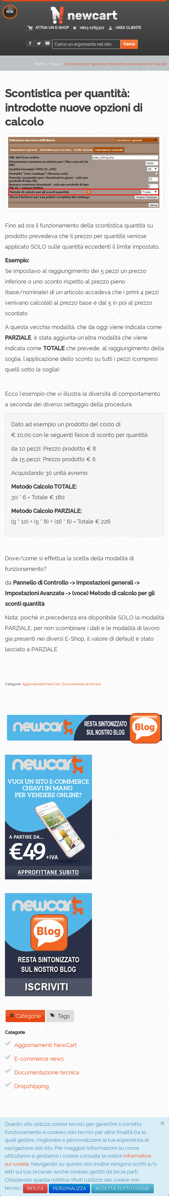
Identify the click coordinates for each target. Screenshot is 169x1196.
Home (39, 64)
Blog (55, 64)
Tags (60, 1016)
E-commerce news (39, 1058)
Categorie (25, 1016)
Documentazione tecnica (46, 1072)
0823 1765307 (92, 28)
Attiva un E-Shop (52, 28)
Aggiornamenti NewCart (45, 1045)
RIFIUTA (35, 1188)
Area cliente (128, 28)
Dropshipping (31, 1086)
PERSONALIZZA (69, 1188)
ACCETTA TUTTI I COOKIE (122, 1188)
